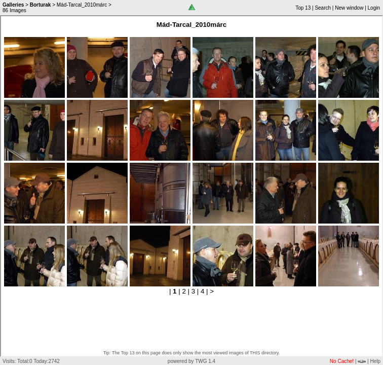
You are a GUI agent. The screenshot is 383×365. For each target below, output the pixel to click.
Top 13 (303, 8)
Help (375, 361)
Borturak (40, 5)
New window (349, 8)
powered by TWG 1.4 (191, 361)
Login (374, 8)
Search (323, 8)
